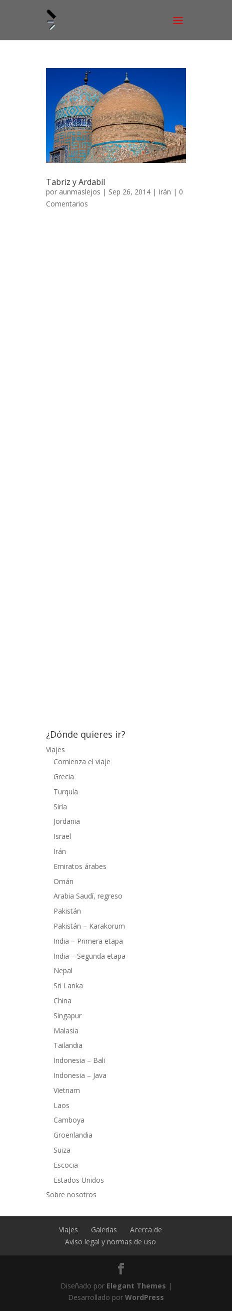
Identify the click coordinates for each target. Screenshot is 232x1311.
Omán (64, 881)
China (63, 1000)
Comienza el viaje (82, 761)
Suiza (62, 1150)
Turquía (66, 791)
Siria (60, 806)
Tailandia (68, 1045)
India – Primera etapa (88, 941)
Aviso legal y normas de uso (110, 1241)
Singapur (68, 1015)
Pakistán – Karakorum (89, 926)
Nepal (63, 970)
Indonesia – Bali (79, 1060)
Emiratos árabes (80, 866)
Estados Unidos (79, 1180)
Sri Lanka (68, 985)
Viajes (55, 749)
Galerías (104, 1229)
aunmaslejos (79, 191)
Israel (62, 836)
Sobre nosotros (71, 1194)
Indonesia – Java (80, 1075)
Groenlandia (73, 1135)
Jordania (67, 821)
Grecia (64, 776)
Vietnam (67, 1090)
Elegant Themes (136, 1285)
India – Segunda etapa (90, 956)
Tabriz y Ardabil (75, 181)
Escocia (66, 1165)
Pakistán (67, 911)
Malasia (66, 1030)
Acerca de (146, 1229)
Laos (62, 1105)
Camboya (69, 1120)
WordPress (144, 1297)
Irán (164, 191)
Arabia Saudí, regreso (88, 896)
